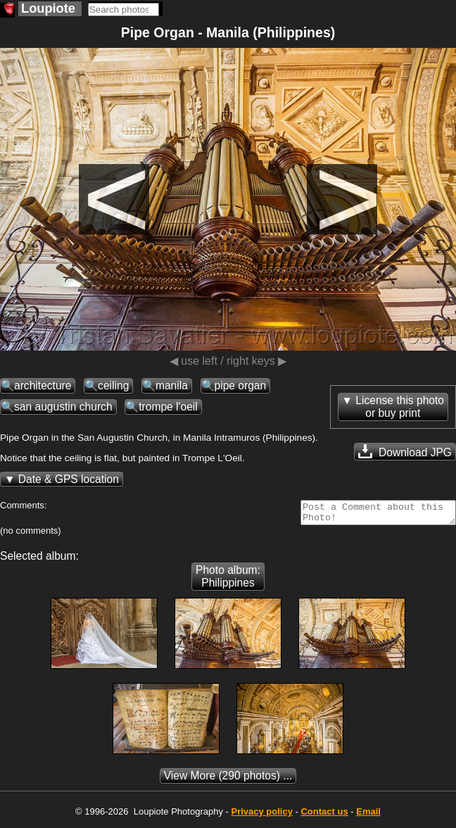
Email (368, 815)
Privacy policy (261, 815)
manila (172, 385)
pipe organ (241, 385)
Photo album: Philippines (228, 580)
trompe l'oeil (168, 407)
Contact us (324, 815)
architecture (42, 385)
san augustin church (63, 407)
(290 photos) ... (228, 780)
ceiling (113, 385)
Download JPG (405, 451)
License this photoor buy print (399, 406)
